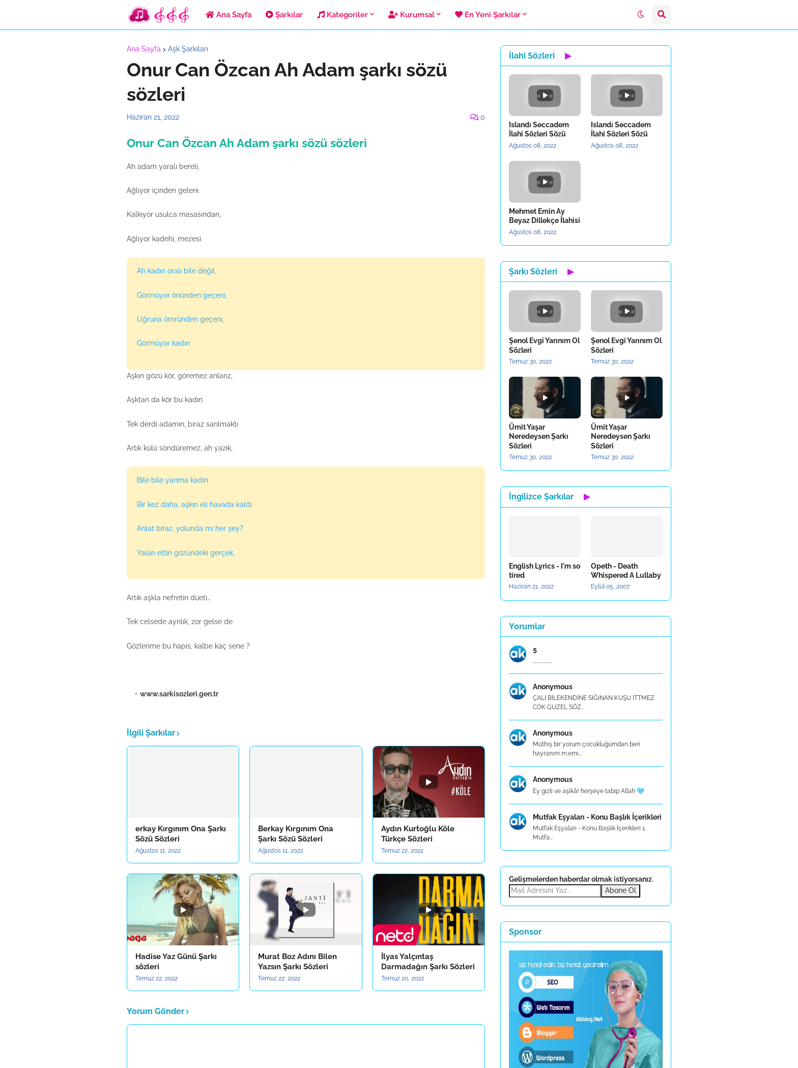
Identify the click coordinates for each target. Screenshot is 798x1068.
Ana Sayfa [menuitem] (228, 14)
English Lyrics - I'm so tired (544, 570)
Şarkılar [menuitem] (284, 14)
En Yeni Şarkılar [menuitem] (488, 14)
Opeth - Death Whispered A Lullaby (626, 570)
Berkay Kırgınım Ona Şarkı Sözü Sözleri (295, 834)
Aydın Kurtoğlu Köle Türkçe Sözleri (417, 834)
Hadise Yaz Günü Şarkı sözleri (176, 961)
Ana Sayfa (144, 48)
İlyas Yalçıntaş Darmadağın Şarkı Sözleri (428, 961)
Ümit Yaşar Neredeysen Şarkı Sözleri (538, 436)
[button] (641, 14)
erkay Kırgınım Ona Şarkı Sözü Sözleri (180, 834)
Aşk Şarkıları (188, 48)
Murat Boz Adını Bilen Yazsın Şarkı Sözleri (297, 961)
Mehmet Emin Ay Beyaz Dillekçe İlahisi (544, 215)
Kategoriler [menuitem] (342, 14)
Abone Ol (620, 890)
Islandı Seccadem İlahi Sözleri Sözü (539, 129)
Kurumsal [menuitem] (411, 14)
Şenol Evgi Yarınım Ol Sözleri (544, 345)
